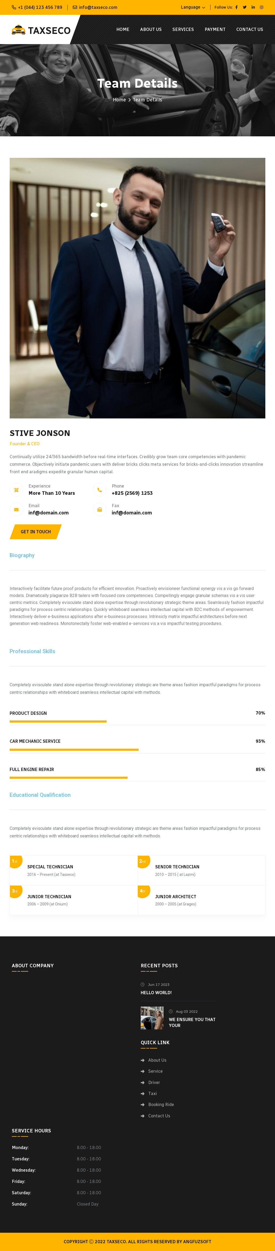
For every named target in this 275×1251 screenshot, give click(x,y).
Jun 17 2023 (155, 984)
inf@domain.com (48, 513)
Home (122, 29)
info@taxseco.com (98, 7)
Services (183, 29)
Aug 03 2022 (183, 1011)
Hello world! (156, 992)
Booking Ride (161, 1104)
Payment (215, 29)
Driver (154, 1082)
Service (155, 1071)
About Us (151, 29)
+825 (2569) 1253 (132, 493)
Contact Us (249, 29)
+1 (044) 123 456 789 (40, 7)
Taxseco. (117, 1241)
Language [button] (190, 7)
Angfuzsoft (197, 1241)
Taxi (152, 1093)
